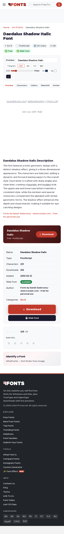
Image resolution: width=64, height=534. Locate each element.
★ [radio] (9, 343)
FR (30, 516)
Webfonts (8, 434)
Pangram (11, 66)
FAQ (5, 487)
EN (6, 516)
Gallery (34, 85)
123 (34, 66)
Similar (56, 85)
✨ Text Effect (13, 471)
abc (28, 66)
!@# (41, 66)
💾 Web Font (32, 318)
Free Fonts (8, 417)
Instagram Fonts (11, 463)
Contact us (9, 483)
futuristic (32, 184)
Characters (22, 85)
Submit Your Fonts (12, 442)
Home (6, 27)
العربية (7, 521)
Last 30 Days (10, 504)
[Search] (44, 4)
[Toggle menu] (4, 4)
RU (55, 516)
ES (18, 516)
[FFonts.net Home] (17, 4)
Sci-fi (23, 300)
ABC (21, 66)
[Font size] (22, 71)
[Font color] (46, 70)
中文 (48, 516)
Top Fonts (8, 425)
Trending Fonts (11, 430)
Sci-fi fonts (17, 27)
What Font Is (10, 454)
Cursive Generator (12, 467)
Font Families (10, 438)
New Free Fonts (11, 421)
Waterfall (45, 85)
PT (41, 516)
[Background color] (55, 70)
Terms (6, 492)
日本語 (17, 521)
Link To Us (8, 496)
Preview (9, 85)
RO (24, 516)
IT (36, 516)
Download (46, 234)
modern (46, 184)
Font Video (9, 500)
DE (12, 516)
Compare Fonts (11, 459)
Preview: (10, 60)
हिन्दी (25, 521)
